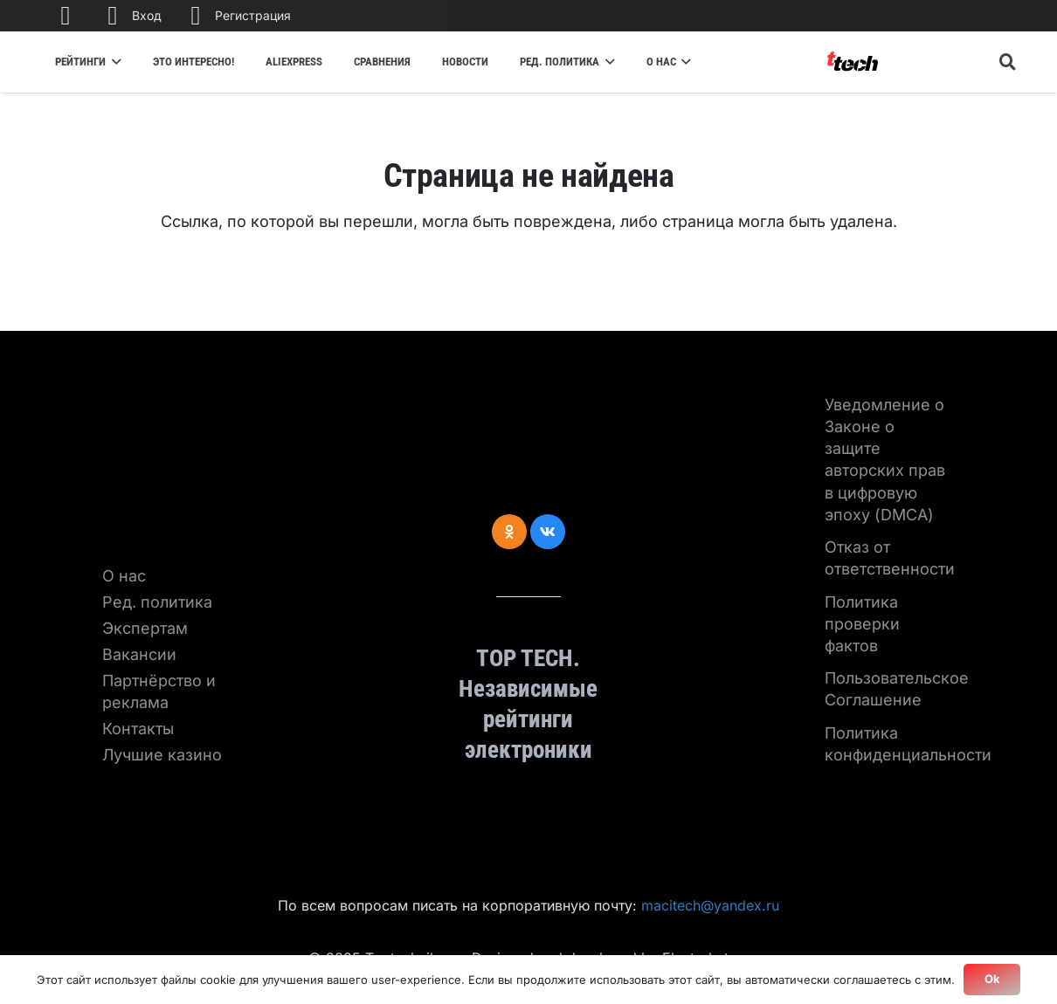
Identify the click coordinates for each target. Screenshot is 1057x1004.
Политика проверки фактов (862, 624)
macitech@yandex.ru (710, 905)
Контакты (138, 728)
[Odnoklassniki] (509, 531)
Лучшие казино (162, 755)
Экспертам (145, 628)
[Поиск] (1008, 62)
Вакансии (139, 654)
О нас (124, 576)
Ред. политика (157, 602)
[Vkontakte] (547, 531)
